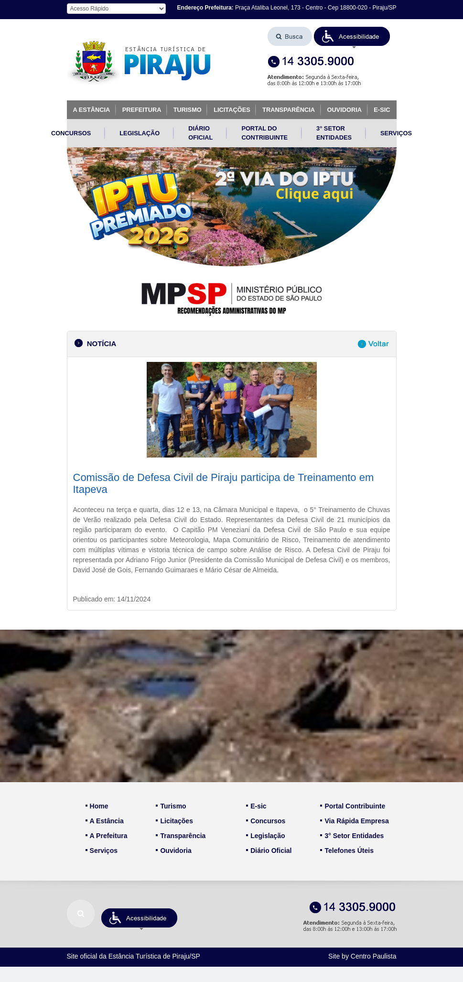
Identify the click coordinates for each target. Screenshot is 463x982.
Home (97, 806)
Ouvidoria (173, 850)
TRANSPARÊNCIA (288, 109)
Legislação (265, 836)
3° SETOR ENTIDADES (334, 133)
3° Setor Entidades (352, 836)
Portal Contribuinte (352, 806)
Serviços (102, 850)
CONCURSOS (71, 133)
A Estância (105, 821)
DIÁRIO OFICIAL (200, 133)
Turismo (171, 806)
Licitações (174, 821)
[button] (352, 36)
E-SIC (382, 109)
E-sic (256, 806)
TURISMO (187, 109)
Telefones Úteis (346, 850)
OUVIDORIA (344, 109)
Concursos (265, 821)
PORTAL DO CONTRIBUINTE (264, 133)
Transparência (180, 836)
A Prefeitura (107, 836)
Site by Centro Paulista (362, 956)
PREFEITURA (142, 109)
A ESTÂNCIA (91, 109)
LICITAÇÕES (232, 109)
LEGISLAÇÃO (139, 133)
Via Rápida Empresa (354, 821)
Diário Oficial (268, 850)
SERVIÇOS (396, 133)
